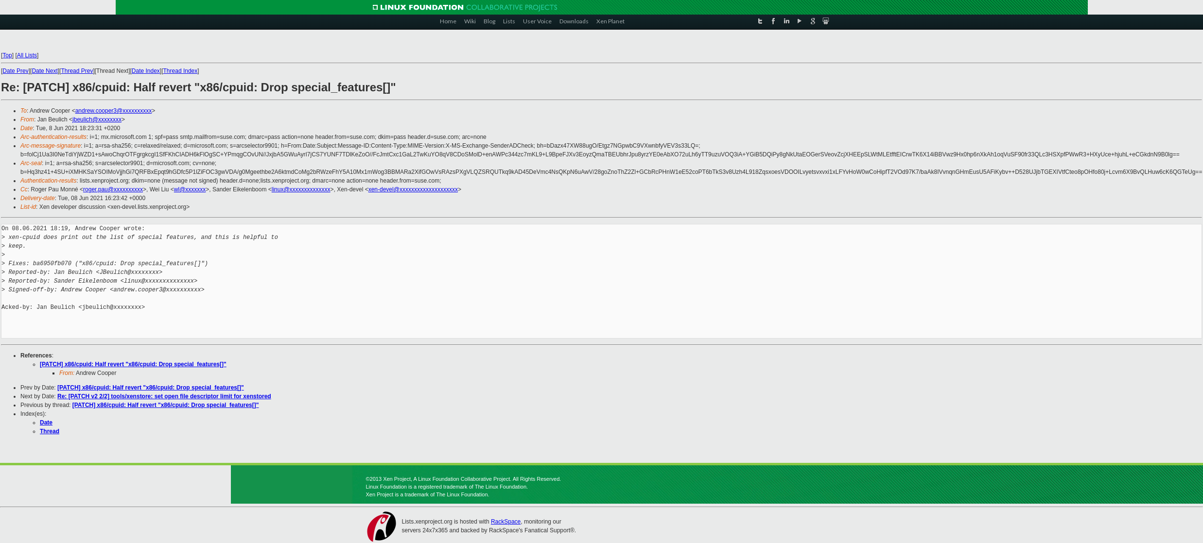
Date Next (44, 71)
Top (7, 55)
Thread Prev (77, 71)
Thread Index (180, 71)
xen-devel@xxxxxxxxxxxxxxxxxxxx (413, 189)
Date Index (146, 71)
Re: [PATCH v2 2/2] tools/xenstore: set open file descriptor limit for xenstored (164, 396)
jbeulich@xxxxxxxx (97, 119)
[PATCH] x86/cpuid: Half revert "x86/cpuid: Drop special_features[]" (133, 364)
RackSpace (506, 521)
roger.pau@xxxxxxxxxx (113, 189)
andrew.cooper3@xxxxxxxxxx (113, 110)
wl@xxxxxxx (190, 189)
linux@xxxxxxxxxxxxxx (301, 189)
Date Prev (15, 71)
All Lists (27, 55)
